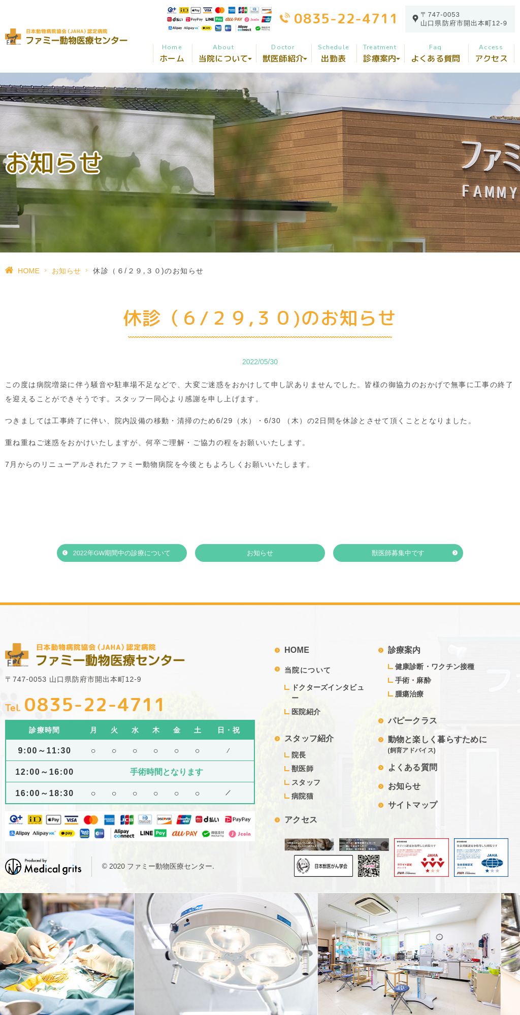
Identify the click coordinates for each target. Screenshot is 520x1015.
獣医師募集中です (398, 553)
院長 (298, 755)
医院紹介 (305, 712)
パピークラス (413, 720)
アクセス (491, 53)
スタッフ (305, 782)
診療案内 (404, 650)
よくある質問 (436, 53)
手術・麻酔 (413, 680)
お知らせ (66, 271)
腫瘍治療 (409, 694)
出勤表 (333, 53)
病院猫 (302, 796)
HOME (29, 271)
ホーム (171, 53)
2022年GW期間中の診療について (122, 553)
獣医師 (302, 769)
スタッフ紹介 (309, 738)
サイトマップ (413, 805)
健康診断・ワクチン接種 (435, 666)
